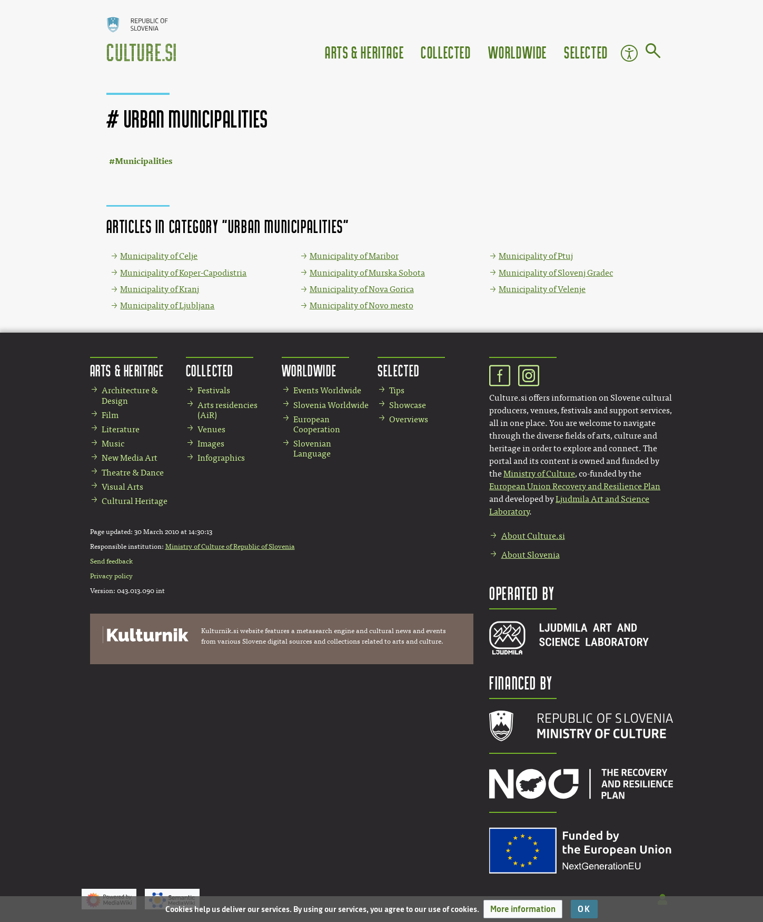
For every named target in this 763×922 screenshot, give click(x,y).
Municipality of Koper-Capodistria (183, 273)
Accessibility (629, 53)
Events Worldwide (327, 390)
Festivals (213, 390)
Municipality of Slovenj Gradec (556, 273)
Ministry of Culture (539, 474)
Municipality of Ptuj (536, 256)
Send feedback (111, 561)
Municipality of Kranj (159, 289)
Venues (211, 429)
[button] (522, 909)
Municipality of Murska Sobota (367, 273)
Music (113, 444)
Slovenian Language (312, 449)
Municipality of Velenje (542, 289)
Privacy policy (111, 576)
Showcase (407, 405)
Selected (586, 52)
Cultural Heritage (134, 501)
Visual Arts (122, 487)
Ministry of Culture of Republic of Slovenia (230, 546)
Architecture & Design (130, 395)
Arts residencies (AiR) (227, 410)
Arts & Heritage (364, 52)
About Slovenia (530, 555)
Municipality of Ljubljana (167, 305)
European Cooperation (316, 424)
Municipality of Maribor (354, 256)
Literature (121, 429)
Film (110, 415)
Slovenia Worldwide (331, 405)
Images (210, 444)
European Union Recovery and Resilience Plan (574, 486)
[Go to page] (653, 52)
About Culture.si (533, 536)
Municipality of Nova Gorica (362, 289)
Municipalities (143, 161)
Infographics (221, 458)
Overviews (408, 419)
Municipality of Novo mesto (361, 305)
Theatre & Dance (133, 473)
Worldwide (517, 52)
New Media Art (129, 458)
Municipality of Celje (158, 256)
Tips (396, 390)
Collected (446, 52)
